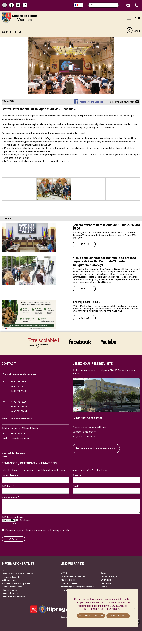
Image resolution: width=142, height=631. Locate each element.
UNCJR (64, 573)
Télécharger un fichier (12, 517)
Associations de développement (16, 583)
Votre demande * (10, 497)
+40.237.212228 (18, 402)
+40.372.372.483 (19, 406)
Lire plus (84, 244)
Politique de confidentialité (13, 596)
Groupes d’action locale (12, 586)
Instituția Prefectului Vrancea (73, 576)
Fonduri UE (105, 587)
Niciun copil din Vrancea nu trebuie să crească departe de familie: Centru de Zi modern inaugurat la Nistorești (104, 261)
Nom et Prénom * (10, 475)
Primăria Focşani (68, 580)
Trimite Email (128, 5)
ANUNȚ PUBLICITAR (86, 302)
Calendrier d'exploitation (84, 432)
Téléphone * (8, 486)
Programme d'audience (84, 436)
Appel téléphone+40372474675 (136, 5)
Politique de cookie (10, 593)
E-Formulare (106, 583)
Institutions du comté (11, 577)
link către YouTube (108, 342)
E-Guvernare (106, 580)
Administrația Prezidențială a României (77, 587)
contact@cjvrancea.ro (22, 419)
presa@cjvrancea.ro (20, 438)
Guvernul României (69, 583)
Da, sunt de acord (91, 615)
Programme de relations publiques (89, 427)
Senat (103, 573)
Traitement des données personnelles (96, 448)
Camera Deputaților (109, 576)
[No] (134, 608)
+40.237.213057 (18, 386)
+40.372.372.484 (19, 411)
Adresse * (77, 475)
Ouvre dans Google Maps (88, 417)
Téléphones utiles (9, 590)
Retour (133, 31)
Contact (5, 570)
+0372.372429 (18, 433)
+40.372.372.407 (19, 391)
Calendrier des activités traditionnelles (18, 574)
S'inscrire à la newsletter (122, 102)
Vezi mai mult (118, 615)
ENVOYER (14, 539)
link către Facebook (80, 342)
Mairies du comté (9, 580)
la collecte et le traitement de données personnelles (46, 530)
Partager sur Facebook (91, 102)
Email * (76, 486)
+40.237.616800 (18, 381)
